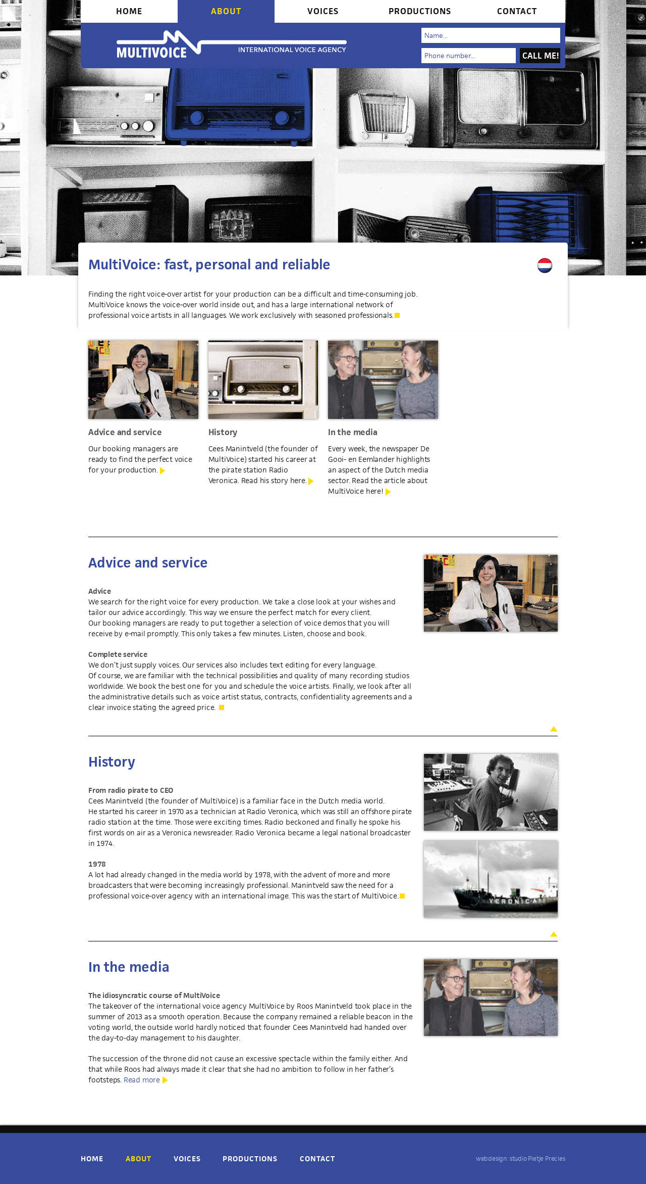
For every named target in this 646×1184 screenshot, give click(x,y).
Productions (420, 11)
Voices (323, 11)
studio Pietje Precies (537, 1158)
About (226, 11)
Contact (517, 11)
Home (129, 11)
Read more (142, 1079)
